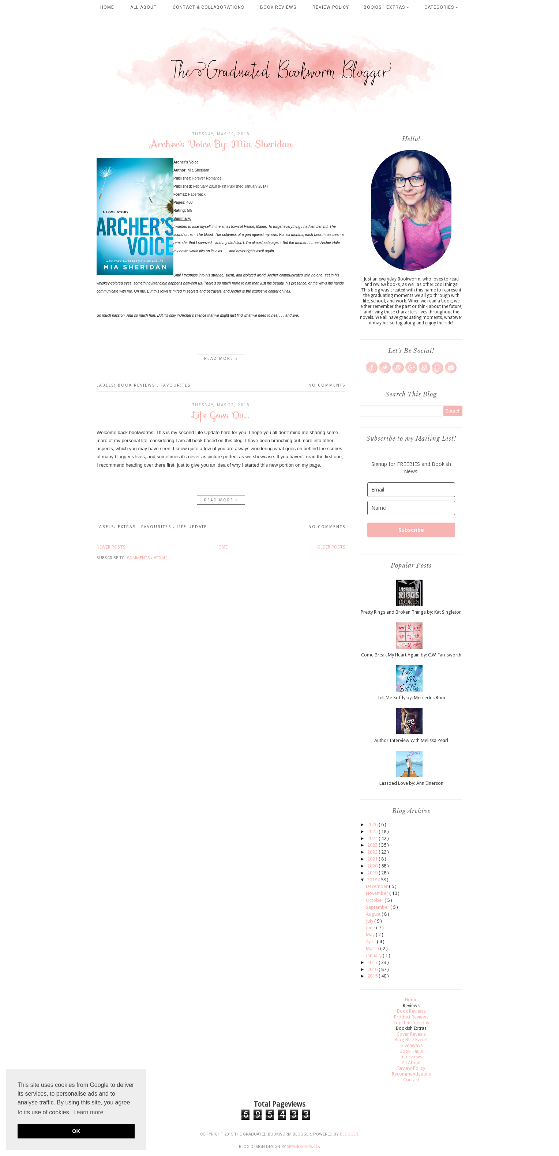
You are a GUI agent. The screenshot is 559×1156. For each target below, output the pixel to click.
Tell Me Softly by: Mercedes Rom (411, 697)
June (371, 927)
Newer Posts (111, 547)
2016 (373, 969)
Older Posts (331, 547)
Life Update (192, 526)
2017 (373, 962)
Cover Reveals (411, 1034)
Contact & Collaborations (208, 7)
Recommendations (411, 1074)
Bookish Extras (387, 7)
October (375, 900)
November (377, 893)
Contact (411, 1079)
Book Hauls (411, 1051)
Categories (441, 7)
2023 (373, 845)
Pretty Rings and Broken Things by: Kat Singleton (411, 612)
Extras (128, 526)
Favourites (176, 385)
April (371, 941)
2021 (373, 859)
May (371, 934)
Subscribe (411, 529)
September (378, 907)
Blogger (349, 1134)
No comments (326, 385)
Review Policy (330, 7)
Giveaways (411, 1045)
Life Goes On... (221, 414)
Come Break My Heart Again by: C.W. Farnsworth (411, 655)
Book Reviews (278, 7)
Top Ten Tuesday (411, 1022)
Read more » (221, 358)
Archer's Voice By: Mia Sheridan (221, 143)
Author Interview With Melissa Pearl (411, 740)
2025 (373, 831)
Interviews (411, 1056)
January (374, 955)
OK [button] (76, 1131)
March (373, 948)
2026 (373, 824)
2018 (372, 879)
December (377, 886)
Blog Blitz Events (411, 1039)
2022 (373, 852)
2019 (373, 873)
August (374, 914)
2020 (373, 866)
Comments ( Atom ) (147, 558)
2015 (373, 976)
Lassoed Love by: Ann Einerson (411, 783)
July (370, 921)
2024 (373, 838)
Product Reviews (411, 1017)
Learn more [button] (89, 1112)
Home (107, 7)
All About (143, 7)
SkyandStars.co (303, 1146)
